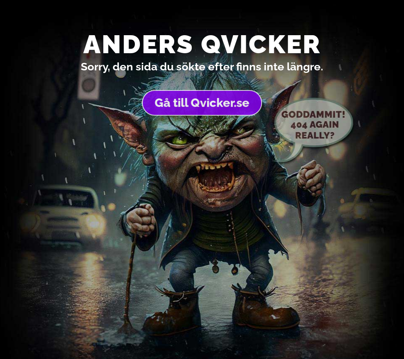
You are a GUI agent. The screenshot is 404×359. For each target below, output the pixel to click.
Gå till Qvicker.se (201, 102)
